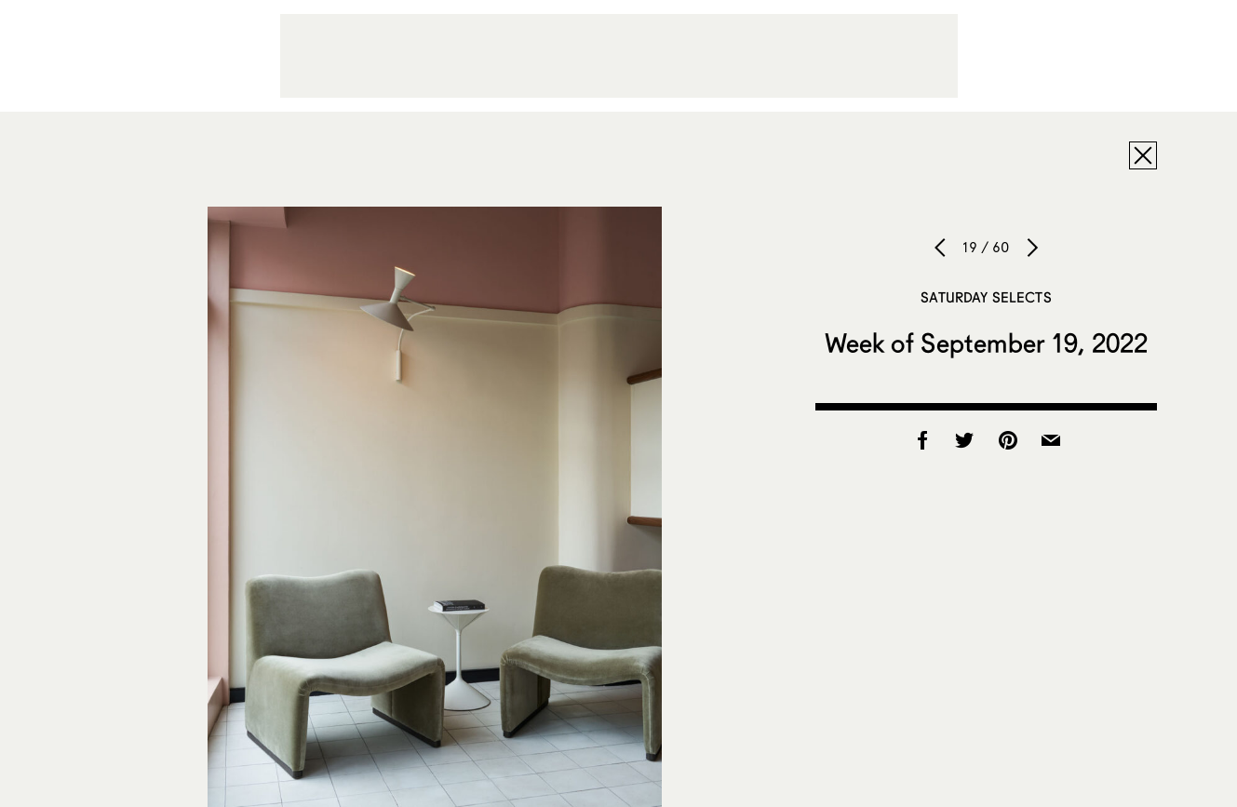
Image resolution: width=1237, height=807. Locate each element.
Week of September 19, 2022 (987, 342)
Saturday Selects (986, 297)
